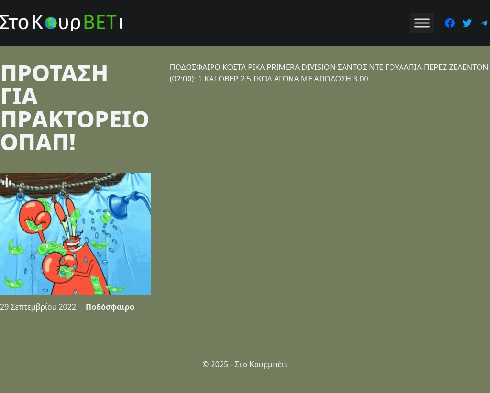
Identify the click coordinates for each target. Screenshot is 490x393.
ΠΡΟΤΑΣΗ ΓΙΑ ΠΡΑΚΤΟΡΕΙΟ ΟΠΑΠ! (74, 107)
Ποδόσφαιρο (110, 306)
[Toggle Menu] (422, 22)
